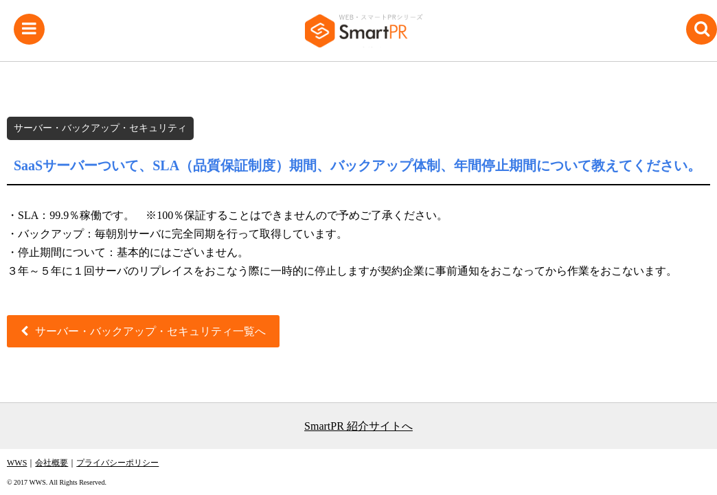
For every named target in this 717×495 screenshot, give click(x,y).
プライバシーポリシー (117, 463)
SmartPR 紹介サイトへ (358, 426)
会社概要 (51, 463)
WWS (17, 463)
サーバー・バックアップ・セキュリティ (100, 128)
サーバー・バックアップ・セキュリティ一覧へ (150, 331)
